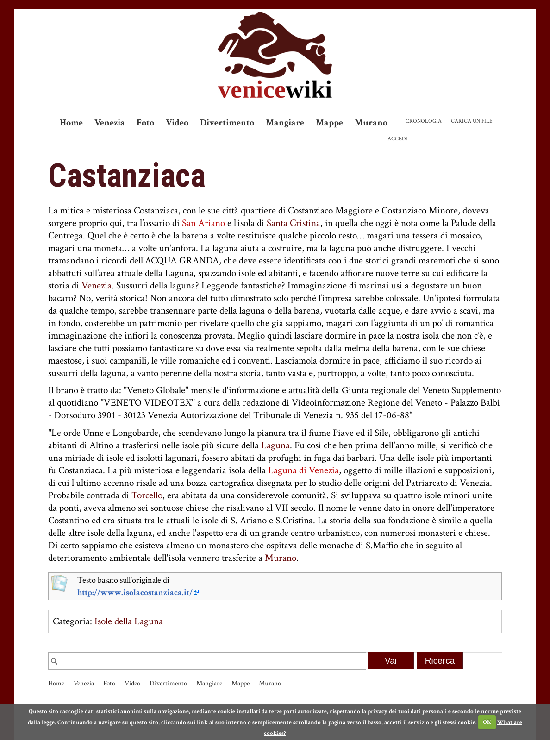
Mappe (329, 123)
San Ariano (203, 223)
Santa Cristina (293, 223)
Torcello (146, 495)
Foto (145, 123)
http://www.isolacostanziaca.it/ (135, 592)
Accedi (397, 138)
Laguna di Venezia (303, 470)
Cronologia (424, 121)
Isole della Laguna (128, 621)
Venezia (109, 123)
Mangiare (285, 123)
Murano (371, 123)
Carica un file (472, 121)
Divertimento (227, 123)
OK (487, 722)
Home (71, 123)
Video (177, 123)
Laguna (275, 445)
